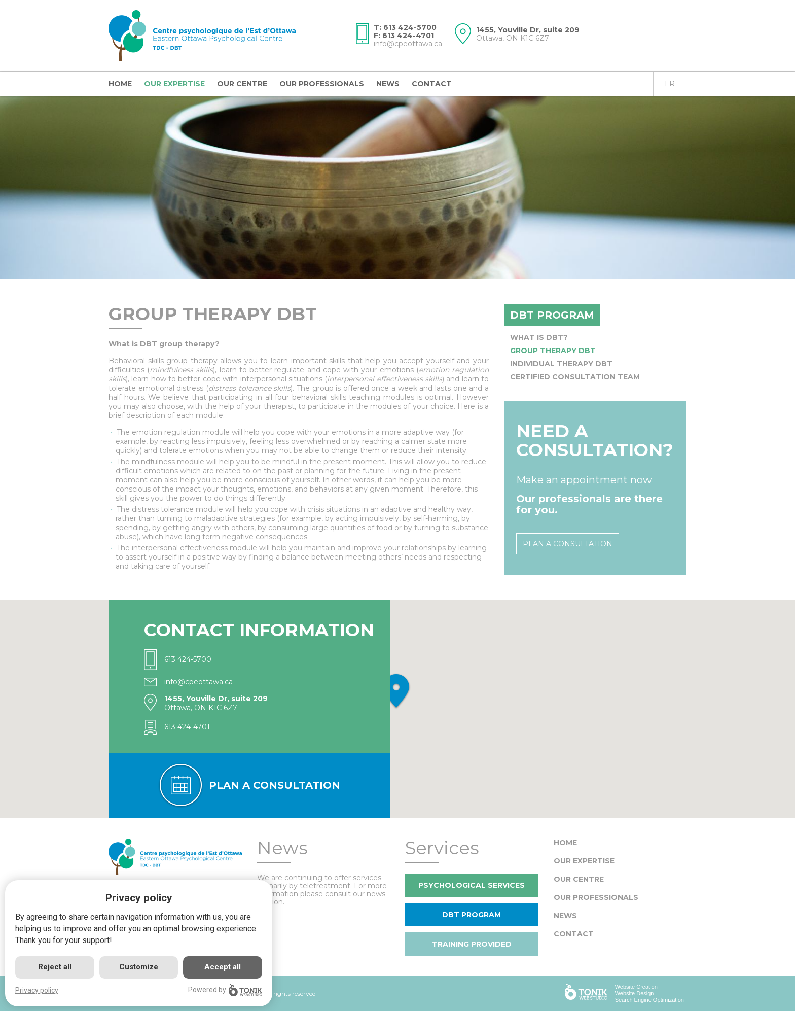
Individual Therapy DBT (561, 363)
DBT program (552, 315)
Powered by (225, 990)
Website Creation (636, 987)
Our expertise (174, 83)
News (388, 83)
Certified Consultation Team (575, 376)
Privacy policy (36, 990)
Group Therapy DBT (553, 350)
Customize (138, 966)
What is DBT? (539, 337)
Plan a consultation (567, 543)
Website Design (634, 993)
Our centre (242, 83)
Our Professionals (321, 83)
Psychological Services (471, 885)
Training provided (472, 944)
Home (120, 83)
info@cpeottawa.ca (408, 43)
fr (670, 83)
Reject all (54, 966)
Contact (432, 83)
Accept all (222, 966)
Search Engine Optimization (649, 1000)
